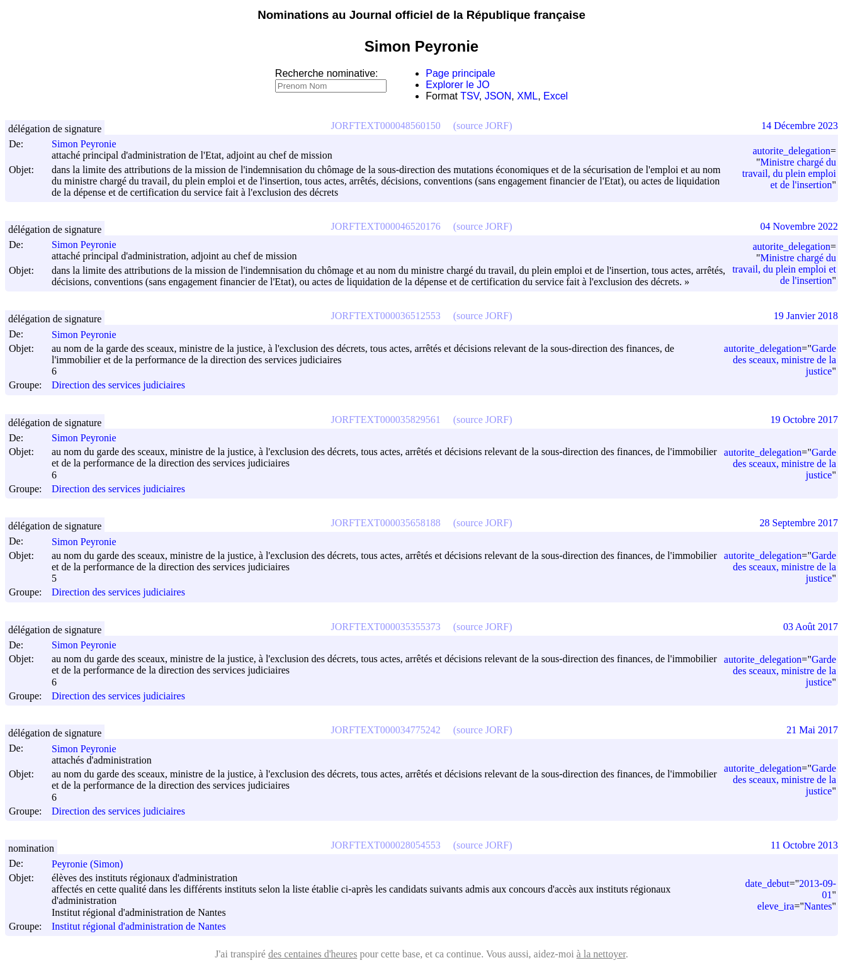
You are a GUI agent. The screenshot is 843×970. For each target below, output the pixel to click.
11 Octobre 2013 (804, 845)
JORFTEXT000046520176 (386, 226)
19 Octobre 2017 (804, 419)
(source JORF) (482, 125)
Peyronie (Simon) (93, 864)
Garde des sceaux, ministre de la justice (784, 359)
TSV (469, 96)
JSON (498, 96)
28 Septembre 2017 (799, 522)
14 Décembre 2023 (799, 125)
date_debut (767, 883)
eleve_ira (776, 906)
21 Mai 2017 (812, 730)
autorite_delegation (791, 150)
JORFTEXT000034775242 (386, 730)
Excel (555, 96)
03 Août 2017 (810, 626)
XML (527, 96)
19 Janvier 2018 (806, 315)
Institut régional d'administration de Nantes (139, 926)
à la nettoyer (601, 954)
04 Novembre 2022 (799, 226)
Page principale (460, 73)
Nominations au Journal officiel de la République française (421, 14)
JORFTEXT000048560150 (386, 125)
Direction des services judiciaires (118, 385)
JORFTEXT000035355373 (386, 626)
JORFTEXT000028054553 (386, 845)
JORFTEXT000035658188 (386, 522)
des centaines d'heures (313, 954)
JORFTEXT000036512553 (386, 315)
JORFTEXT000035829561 (386, 419)
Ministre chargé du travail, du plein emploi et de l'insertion (789, 173)
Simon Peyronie (90, 143)
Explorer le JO (457, 84)
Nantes (818, 906)
